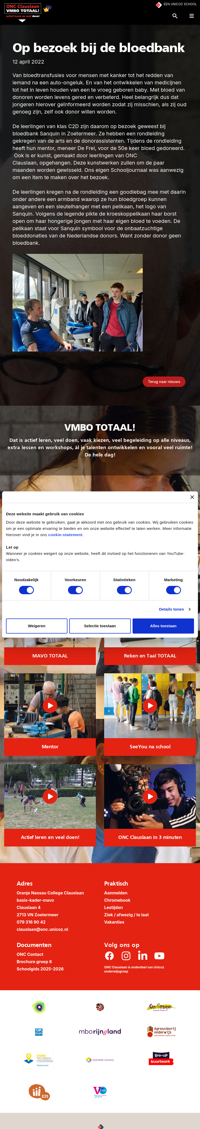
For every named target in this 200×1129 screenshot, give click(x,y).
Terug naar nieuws (164, 381)
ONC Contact (30, 954)
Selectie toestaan (100, 626)
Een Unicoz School (180, 4)
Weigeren (36, 626)
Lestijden (113, 907)
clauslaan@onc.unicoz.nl (42, 929)
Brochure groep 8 (34, 961)
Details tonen (171, 609)
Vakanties (114, 922)
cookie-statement (65, 534)
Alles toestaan (163, 626)
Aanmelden (115, 892)
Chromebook (117, 900)
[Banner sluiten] (192, 497)
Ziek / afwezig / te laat (126, 914)
